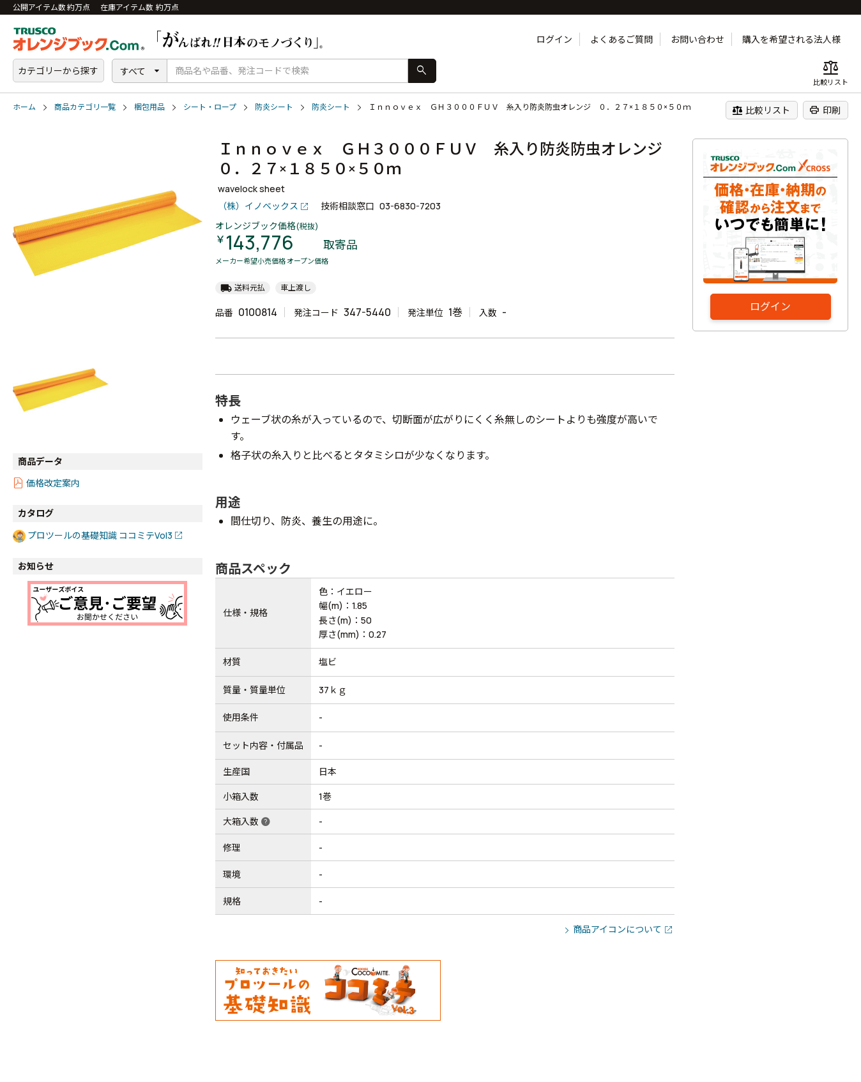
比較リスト (761, 109)
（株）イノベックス (258, 206)
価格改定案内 (53, 483)
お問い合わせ (697, 39)
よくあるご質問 (621, 39)
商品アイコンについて (617, 929)
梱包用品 (149, 106)
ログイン (554, 39)
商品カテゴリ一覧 (85, 106)
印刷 (825, 109)
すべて (133, 71)
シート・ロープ (209, 106)
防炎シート (274, 106)
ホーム (24, 106)
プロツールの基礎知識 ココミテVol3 (99, 535)
